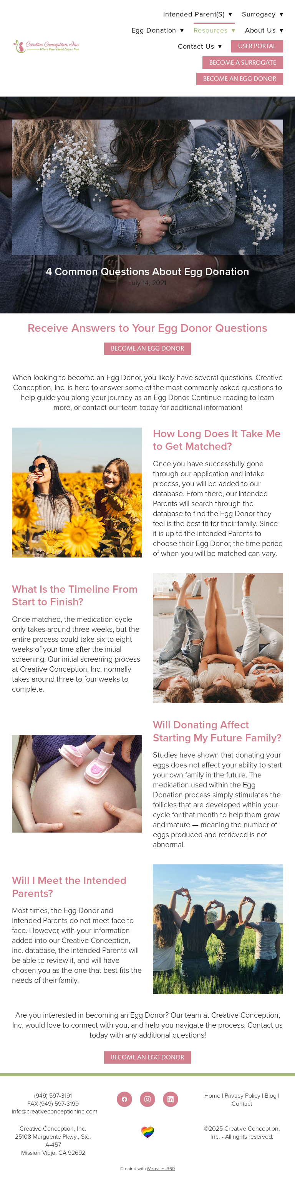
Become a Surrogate (242, 63)
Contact (242, 1103)
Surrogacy (262, 14)
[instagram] (147, 1099)
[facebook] (124, 1099)
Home (213, 1095)
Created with (147, 1168)
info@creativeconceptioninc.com (55, 1111)
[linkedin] (170, 1099)
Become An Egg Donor (147, 1057)
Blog (271, 1095)
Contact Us (200, 46)
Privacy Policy (242, 1095)
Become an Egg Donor (239, 79)
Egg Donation (158, 30)
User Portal (257, 46)
